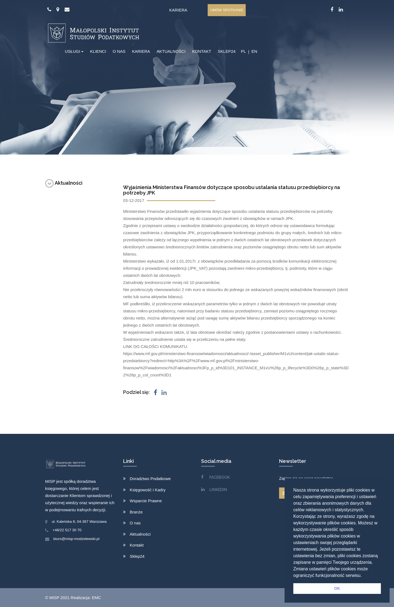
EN (254, 51)
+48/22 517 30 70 (67, 530)
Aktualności (63, 183)
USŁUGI (72, 51)
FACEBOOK (219, 477)
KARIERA (141, 51)
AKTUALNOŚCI (171, 51)
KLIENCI (98, 51)
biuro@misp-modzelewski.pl (76, 539)
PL (243, 51)
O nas (135, 523)
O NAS (119, 51)
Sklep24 (137, 556)
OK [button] (337, 588)
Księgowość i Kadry (148, 489)
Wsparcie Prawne (146, 500)
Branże (136, 512)
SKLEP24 (227, 51)
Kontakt (137, 545)
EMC (96, 597)
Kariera (178, 10)
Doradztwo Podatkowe (150, 478)
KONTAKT (201, 51)
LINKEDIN (218, 489)
